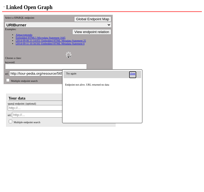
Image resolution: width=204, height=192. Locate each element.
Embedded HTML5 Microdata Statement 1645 (40, 37)
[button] (133, 75)
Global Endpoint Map (92, 19)
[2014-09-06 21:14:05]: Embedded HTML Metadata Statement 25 (51, 40)
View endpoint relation (91, 32)
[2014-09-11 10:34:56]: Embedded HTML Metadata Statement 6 (50, 43)
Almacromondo (24, 34)
